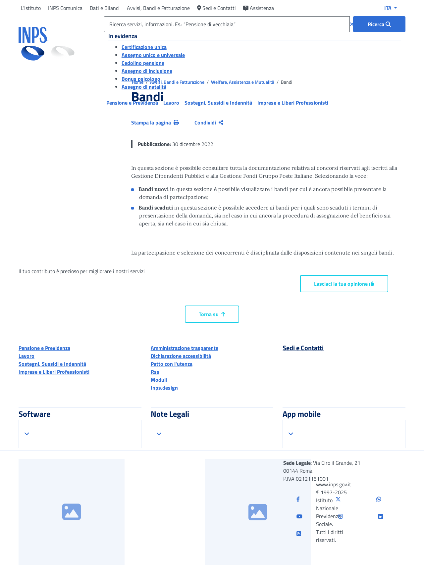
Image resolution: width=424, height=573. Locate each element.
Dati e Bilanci (105, 8)
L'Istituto (31, 8)
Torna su (212, 314)
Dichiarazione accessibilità (181, 356)
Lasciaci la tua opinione (344, 284)
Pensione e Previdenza (44, 348)
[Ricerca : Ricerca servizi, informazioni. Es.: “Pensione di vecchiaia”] (379, 24)
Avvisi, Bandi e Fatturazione (158, 8)
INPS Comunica (65, 8)
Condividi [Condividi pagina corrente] (208, 122)
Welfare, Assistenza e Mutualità (243, 81)
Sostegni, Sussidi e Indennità (52, 364)
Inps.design (164, 388)
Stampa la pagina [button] (155, 122)
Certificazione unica (144, 47)
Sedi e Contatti (216, 8)
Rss (155, 372)
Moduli (159, 380)
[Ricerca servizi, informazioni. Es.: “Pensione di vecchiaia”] (227, 24)
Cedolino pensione (143, 63)
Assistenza (258, 8)
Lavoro (26, 356)
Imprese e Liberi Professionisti (54, 372)
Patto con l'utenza (171, 364)
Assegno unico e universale (153, 55)
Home (138, 81)
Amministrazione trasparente (184, 348)
